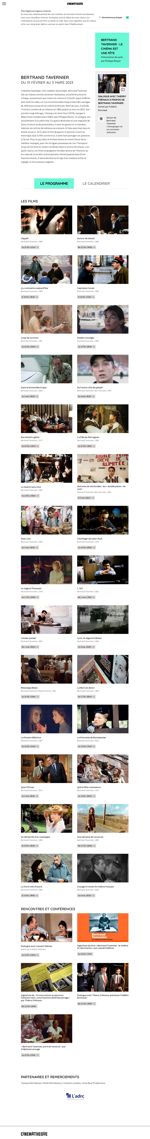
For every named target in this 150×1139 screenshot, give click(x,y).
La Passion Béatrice (31, 737)
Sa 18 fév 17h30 (85, 954)
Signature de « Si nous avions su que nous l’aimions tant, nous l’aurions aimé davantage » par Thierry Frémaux (45, 998)
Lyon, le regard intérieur (89, 638)
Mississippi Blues (29, 688)
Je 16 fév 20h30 (86, 796)
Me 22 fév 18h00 (29, 1006)
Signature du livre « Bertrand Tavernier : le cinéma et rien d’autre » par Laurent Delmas (102, 946)
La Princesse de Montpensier (91, 737)
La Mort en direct (86, 688)
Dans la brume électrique (33, 387)
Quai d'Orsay (27, 787)
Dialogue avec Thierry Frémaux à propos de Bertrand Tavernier (112, 100)
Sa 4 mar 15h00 (86, 647)
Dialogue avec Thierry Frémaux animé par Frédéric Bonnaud (103, 996)
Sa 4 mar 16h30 (86, 396)
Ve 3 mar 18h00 (30, 547)
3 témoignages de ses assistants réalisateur (114, 129)
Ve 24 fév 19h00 (30, 495)
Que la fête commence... (89, 787)
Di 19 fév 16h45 (30, 845)
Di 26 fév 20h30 (30, 297)
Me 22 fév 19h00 (86, 247)
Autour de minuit (86, 238)
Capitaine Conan (85, 288)
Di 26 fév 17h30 (86, 297)
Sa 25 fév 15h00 (30, 696)
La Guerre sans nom (31, 487)
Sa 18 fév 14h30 (30, 446)
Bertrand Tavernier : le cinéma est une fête (112, 46)
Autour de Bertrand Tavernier (111, 120)
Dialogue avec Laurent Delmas (36, 946)
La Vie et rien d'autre (31, 886)
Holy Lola (26, 538)
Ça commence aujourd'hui (34, 288)
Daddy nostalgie (85, 338)
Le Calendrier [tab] (96, 183)
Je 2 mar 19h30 (30, 396)
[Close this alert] (127, 17)
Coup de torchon (29, 338)
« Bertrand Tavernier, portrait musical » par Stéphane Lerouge (43, 1047)
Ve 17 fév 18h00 (30, 597)
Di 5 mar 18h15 (86, 497)
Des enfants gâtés (30, 437)
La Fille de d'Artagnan (88, 437)
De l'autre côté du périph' (90, 387)
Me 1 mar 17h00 (86, 597)
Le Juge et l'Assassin (31, 588)
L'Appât (25, 238)
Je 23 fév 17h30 (86, 746)
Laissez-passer (28, 638)
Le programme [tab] (54, 183)
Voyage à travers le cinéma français (95, 886)
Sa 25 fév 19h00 (86, 446)
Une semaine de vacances (90, 837)
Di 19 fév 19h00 (30, 895)
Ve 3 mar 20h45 (30, 796)
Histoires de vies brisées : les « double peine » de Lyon (101, 487)
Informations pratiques (112, 17)
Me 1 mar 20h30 (30, 647)
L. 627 (80, 588)
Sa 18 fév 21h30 (30, 746)
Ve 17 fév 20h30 (86, 696)
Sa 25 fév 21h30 (30, 247)
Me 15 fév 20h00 (86, 845)
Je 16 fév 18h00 (86, 547)
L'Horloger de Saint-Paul (89, 538)
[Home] (75, 3)
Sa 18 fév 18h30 (30, 346)
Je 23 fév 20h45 (86, 346)
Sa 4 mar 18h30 (86, 895)
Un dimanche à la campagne (35, 837)
